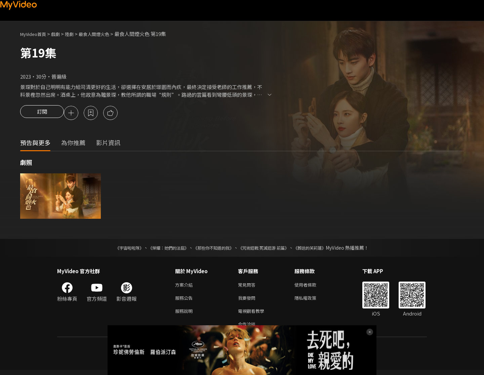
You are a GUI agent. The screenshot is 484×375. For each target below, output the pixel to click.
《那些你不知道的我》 (212, 248)
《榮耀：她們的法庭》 (160, 248)
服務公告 (185, 300)
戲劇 (61, 33)
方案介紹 (185, 286)
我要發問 (248, 300)
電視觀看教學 (253, 314)
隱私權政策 (311, 300)
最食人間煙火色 (103, 33)
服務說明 (185, 314)
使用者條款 (311, 286)
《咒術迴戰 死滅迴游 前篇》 (270, 248)
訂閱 (42, 113)
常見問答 (248, 286)
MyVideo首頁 (35, 33)
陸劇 (76, 33)
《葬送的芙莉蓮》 (322, 248)
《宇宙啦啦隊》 (115, 248)
